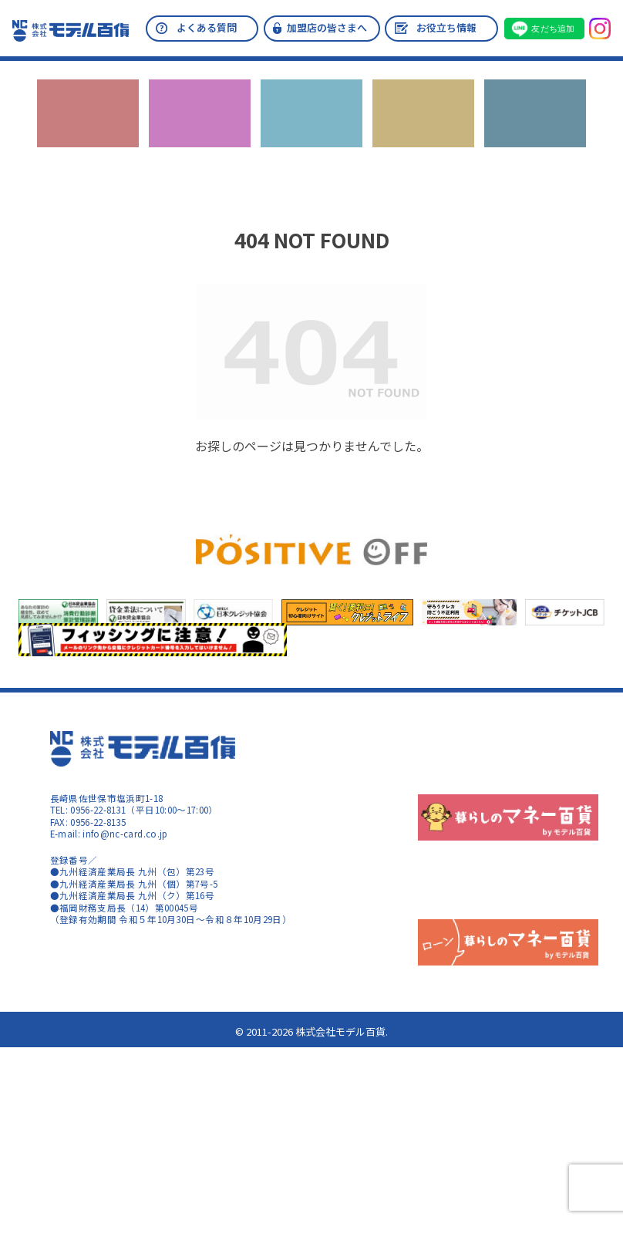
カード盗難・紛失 (506, 865)
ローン (423, 129)
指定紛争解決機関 (506, 833)
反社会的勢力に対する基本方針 (533, 769)
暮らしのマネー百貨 (112, 954)
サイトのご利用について (101, 974)
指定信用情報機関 (506, 817)
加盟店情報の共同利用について (533, 850)
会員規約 (487, 786)
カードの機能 (311, 129)
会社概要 (487, 738)
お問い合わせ (535, 129)
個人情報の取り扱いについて (529, 802)
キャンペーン (88, 129)
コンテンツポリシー (91, 990)
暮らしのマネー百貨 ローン (134, 1078)
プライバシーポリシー (515, 754)
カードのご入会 (200, 129)
